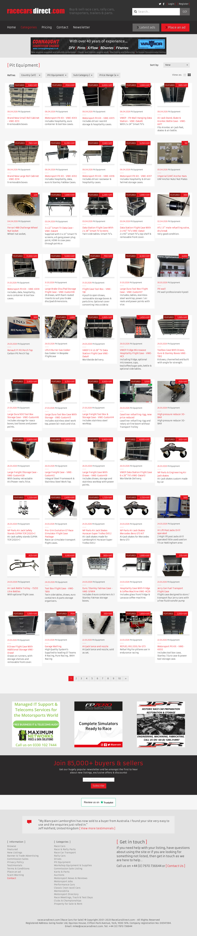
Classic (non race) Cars (67, 887)
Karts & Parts (62, 871)
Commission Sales (17, 859)
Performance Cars (64, 884)
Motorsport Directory (66, 894)
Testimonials (14, 865)
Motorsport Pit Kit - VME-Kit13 (61, 118)
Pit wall (161, 289)
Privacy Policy (15, 862)
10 (119, 678)
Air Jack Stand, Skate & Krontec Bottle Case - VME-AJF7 (171, 121)
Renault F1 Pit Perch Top (20, 350)
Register (184, 3)
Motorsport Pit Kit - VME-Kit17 (136, 176)
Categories (29, 27)
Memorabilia (61, 891)
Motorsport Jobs (63, 881)
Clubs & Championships (67, 900)
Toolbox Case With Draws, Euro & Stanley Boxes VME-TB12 (171, 353)
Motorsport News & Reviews (70, 878)
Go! (185, 11)
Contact (62, 27)
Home (11, 27)
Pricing (47, 27)
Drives (57, 859)
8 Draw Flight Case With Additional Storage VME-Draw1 (20, 649)
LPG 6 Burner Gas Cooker (57, 350)
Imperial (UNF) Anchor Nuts (172, 176)
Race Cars (59, 846)
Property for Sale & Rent (68, 903)
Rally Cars (60, 855)
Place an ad (175, 27)
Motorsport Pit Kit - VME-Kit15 (98, 118)
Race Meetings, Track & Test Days (73, 897)
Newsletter (81, 27)
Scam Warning (15, 875)
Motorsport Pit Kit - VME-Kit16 (98, 176)
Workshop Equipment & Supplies (73, 865)
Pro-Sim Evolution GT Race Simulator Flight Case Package (59, 533)
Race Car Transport (65, 852)
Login (171, 3)
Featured (12, 849)
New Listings (14, 852)
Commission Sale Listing (68, 868)
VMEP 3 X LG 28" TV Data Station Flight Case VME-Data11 (95, 353)
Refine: (11, 75)
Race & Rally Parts (65, 849)
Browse (11, 846)
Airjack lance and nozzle (95, 646)
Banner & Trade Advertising (22, 855)
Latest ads (146, 27)
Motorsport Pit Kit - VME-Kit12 (61, 176)
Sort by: (154, 65)
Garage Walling (53, 646)
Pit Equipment (62, 862)
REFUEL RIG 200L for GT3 (133, 646)
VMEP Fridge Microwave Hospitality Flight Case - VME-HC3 (136, 353)
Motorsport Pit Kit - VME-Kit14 (23, 289)
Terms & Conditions (18, 868)
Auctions (59, 875)
